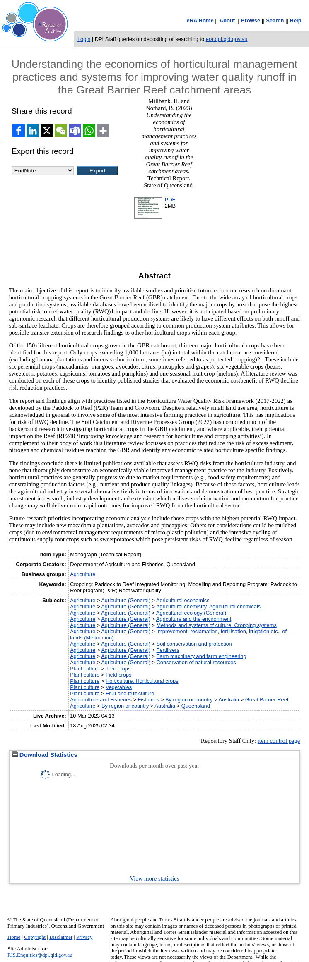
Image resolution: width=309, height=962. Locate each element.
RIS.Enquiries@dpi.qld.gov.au (39, 955)
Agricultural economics (183, 600)
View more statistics (154, 878)
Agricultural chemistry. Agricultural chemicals (208, 606)
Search (275, 20)
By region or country (189, 699)
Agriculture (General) (125, 600)
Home (13, 937)
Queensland (195, 706)
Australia (228, 699)
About (227, 20)
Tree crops (118, 668)
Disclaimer (60, 937)
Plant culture (84, 668)
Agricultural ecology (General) (191, 613)
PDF (170, 199)
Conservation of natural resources (196, 662)
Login (83, 39)
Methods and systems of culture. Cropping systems (217, 625)
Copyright (35, 937)
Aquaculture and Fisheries (101, 699)
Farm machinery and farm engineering (201, 656)
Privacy (84, 937)
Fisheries (148, 699)
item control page (279, 740)
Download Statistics (44, 754)
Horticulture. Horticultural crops (142, 681)
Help (296, 20)
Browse (250, 20)
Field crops (119, 675)
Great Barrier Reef (267, 699)
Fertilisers (168, 650)
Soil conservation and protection (194, 644)
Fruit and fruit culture (130, 693)
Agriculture (82, 574)
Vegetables (119, 687)
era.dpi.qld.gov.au (227, 39)
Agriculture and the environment (193, 619)
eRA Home (199, 20)
